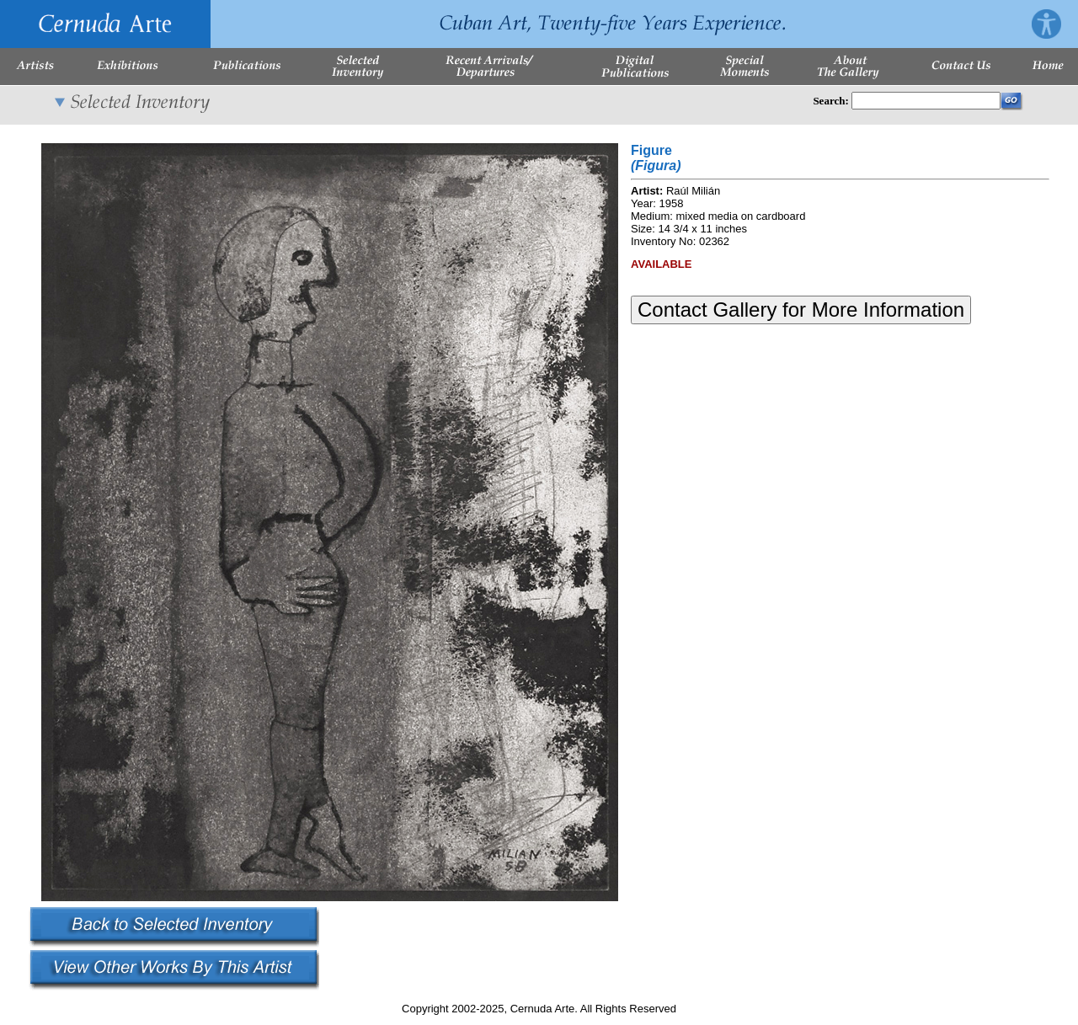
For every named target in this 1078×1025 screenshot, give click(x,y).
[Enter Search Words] (926, 100)
